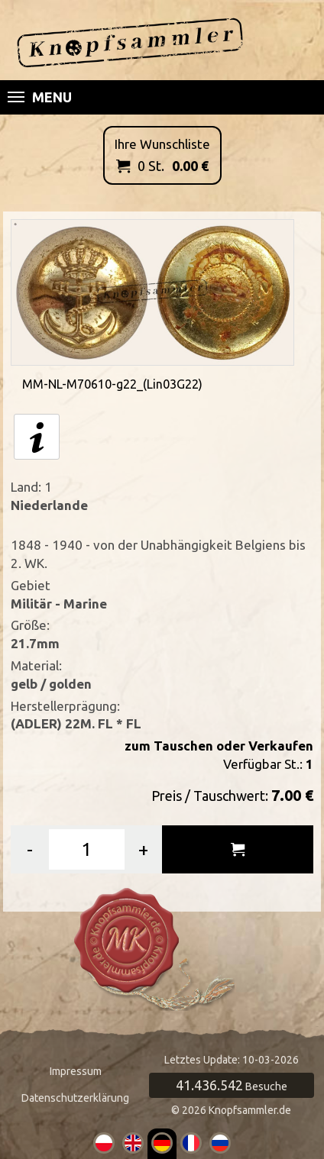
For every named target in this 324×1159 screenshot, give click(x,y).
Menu (40, 97)
